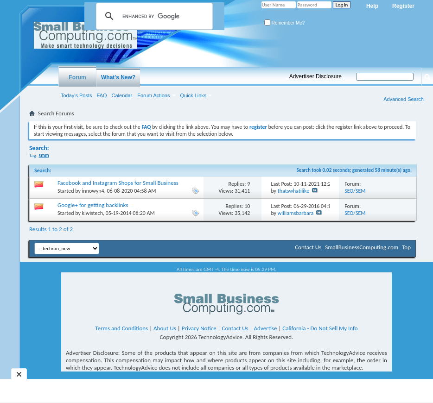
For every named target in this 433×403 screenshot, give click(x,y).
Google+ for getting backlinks (92, 205)
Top (406, 247)
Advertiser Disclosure (315, 76)
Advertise (265, 328)
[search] (153, 16)
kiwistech (92, 213)
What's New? (118, 77)
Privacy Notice (199, 328)
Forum (77, 77)
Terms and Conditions (121, 328)
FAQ (102, 95)
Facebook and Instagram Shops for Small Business (117, 182)
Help (372, 6)
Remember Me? (284, 22)
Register (403, 6)
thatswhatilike (293, 191)
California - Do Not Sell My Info (319, 328)
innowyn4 (93, 191)
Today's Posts (76, 95)
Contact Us (308, 247)
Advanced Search (403, 99)
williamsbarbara (296, 213)
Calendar (122, 95)
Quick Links (193, 95)
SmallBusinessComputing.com (361, 247)
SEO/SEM (354, 191)
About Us (164, 328)
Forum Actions (153, 95)
